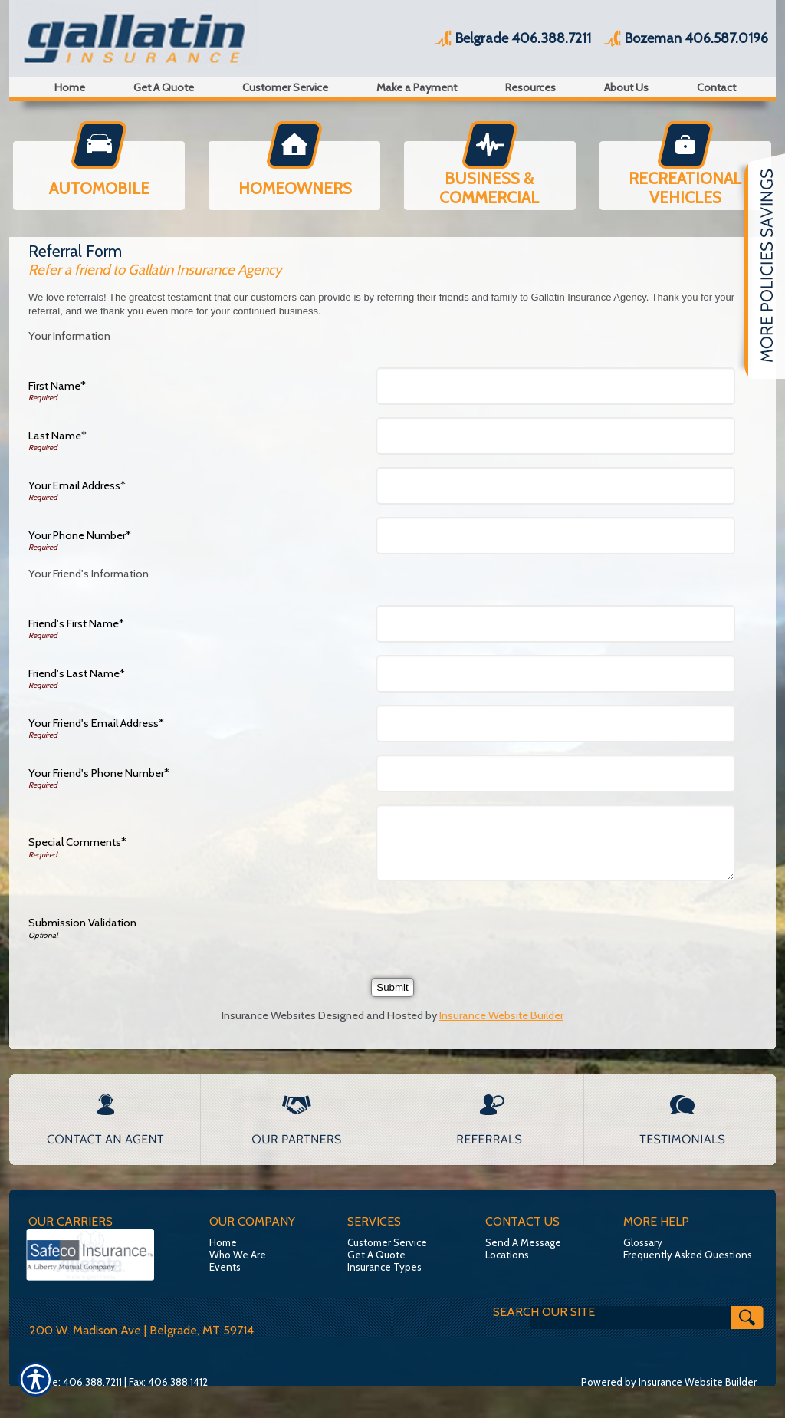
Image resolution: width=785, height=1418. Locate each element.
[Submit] (392, 987)
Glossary (642, 1242)
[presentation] (498, 923)
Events (225, 1267)
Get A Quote (376, 1255)
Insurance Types (384, 1267)
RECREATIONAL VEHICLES (685, 188)
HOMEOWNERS (295, 188)
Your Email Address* (77, 485)
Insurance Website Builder (501, 1015)
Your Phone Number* (79, 535)
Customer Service (387, 1242)
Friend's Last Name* (76, 673)
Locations (507, 1255)
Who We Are (237, 1255)
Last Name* (57, 436)
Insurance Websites (269, 1015)
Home (223, 1242)
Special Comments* (77, 842)
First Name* (57, 386)
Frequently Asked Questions (687, 1255)
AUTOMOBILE (99, 188)
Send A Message (523, 1242)
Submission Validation (82, 922)
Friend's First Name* (76, 623)
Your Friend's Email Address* (96, 723)
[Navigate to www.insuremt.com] (758, 266)
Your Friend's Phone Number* (98, 773)
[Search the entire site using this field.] (581, 1312)
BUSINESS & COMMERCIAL (489, 188)
